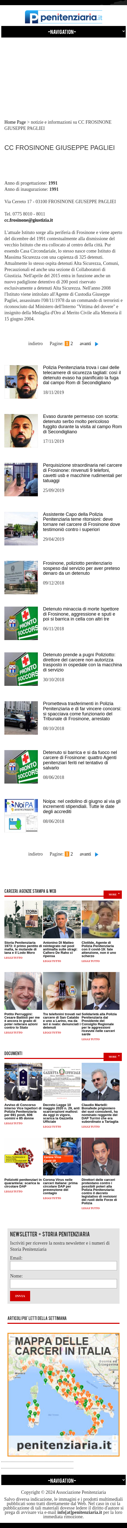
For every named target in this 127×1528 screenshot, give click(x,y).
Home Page (15, 122)
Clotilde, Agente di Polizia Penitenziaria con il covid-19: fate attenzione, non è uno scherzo (99, 949)
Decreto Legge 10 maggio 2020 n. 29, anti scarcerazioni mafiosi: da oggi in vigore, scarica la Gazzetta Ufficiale (61, 1113)
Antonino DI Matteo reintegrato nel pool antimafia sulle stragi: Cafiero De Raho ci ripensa (60, 949)
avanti (85, 343)
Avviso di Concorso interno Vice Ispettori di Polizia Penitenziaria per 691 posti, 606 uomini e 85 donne (22, 1111)
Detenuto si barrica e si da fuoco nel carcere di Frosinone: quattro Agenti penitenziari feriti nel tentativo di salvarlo (80, 760)
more (113, 894)
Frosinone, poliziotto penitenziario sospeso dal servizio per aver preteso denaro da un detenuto (81, 568)
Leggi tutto (13, 957)
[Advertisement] (63, 74)
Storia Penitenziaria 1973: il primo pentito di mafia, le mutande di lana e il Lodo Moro (23, 948)
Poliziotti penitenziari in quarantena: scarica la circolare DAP (23, 1183)
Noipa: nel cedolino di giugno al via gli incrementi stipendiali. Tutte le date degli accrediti (82, 806)
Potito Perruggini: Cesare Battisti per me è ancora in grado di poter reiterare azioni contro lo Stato (22, 1020)
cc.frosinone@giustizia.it (28, 220)
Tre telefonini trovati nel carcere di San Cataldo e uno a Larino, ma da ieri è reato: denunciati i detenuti (62, 1020)
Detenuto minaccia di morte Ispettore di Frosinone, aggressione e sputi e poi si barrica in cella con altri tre (81, 614)
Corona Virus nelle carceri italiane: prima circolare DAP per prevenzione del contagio (60, 1186)
